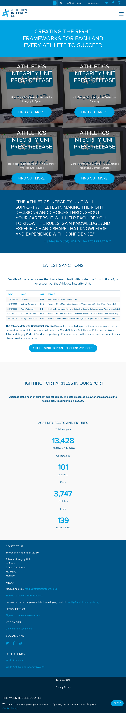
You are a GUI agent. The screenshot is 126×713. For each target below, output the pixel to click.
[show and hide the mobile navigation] (121, 13)
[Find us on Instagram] (119, 3)
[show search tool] (61, 3)
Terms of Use (63, 680)
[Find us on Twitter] (107, 3)
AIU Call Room (74, 3)
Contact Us (93, 3)
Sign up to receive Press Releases (24, 596)
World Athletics (14, 660)
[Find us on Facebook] (113, 3)
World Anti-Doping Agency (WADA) (25, 667)
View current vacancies (19, 629)
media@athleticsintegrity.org (41, 589)
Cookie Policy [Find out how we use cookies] (10, 708)
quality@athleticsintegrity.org (83, 602)
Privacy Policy (63, 687)
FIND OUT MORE (31, 112)
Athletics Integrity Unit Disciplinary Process (63, 348)
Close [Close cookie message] (117, 703)
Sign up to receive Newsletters (23, 615)
